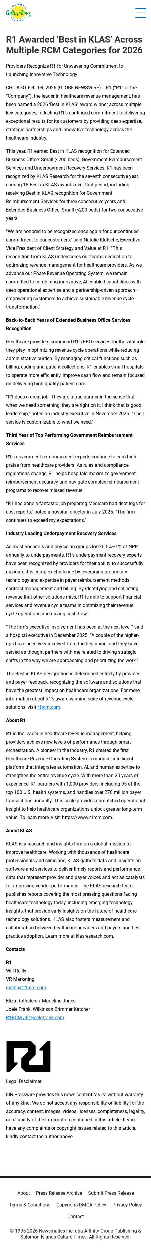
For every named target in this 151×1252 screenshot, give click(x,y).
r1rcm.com (48, 707)
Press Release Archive (59, 1193)
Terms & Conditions (29, 1205)
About (23, 1193)
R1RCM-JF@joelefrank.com (35, 1017)
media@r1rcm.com (26, 987)
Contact (75, 1216)
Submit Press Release (111, 1193)
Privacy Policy (127, 1205)
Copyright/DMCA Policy (81, 1205)
